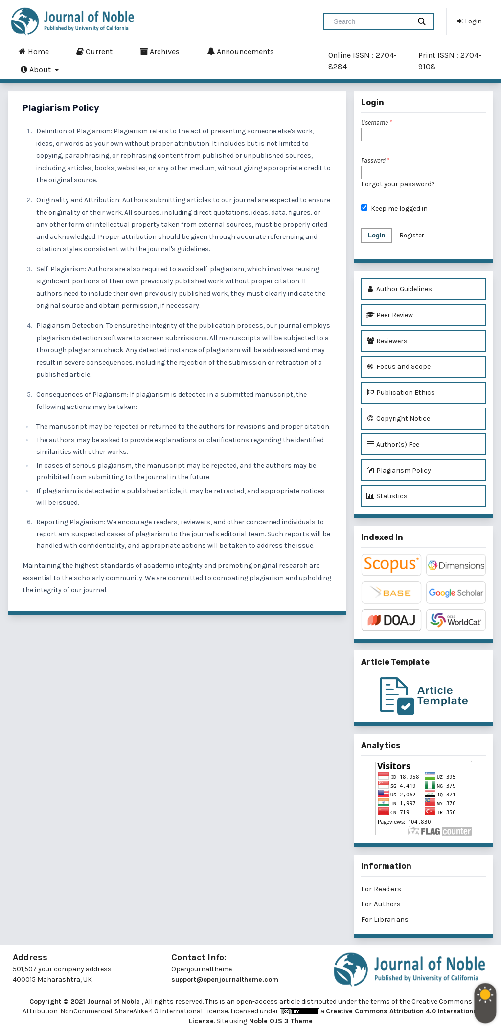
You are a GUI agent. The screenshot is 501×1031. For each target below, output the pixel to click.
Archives (160, 51)
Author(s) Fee (392, 444)
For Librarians (385, 919)
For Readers (381, 888)
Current (94, 51)
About (37, 69)
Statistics (387, 496)
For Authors (381, 904)
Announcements (240, 51)
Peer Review (389, 315)
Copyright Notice (398, 418)
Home (34, 51)
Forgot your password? (398, 184)
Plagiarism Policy (398, 470)
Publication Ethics (400, 393)
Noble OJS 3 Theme (280, 1021)
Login (469, 21)
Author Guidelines (399, 289)
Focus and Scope (398, 367)
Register (412, 235)
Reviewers (387, 341)
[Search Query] (371, 21)
